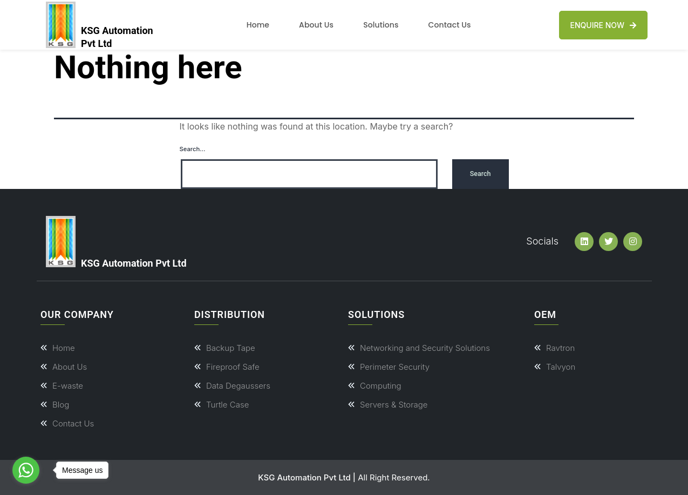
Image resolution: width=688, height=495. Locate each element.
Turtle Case (227, 404)
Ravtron (560, 348)
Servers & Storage (394, 404)
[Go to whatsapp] (25, 470)
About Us (316, 24)
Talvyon (560, 367)
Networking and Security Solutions (425, 348)
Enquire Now (603, 25)
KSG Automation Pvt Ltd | (307, 477)
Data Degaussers (238, 386)
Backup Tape (230, 348)
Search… (193, 149)
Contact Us (449, 24)
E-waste (67, 386)
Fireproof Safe (233, 367)
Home (258, 24)
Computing (380, 386)
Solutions (380, 24)
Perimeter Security (395, 367)
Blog (60, 404)
